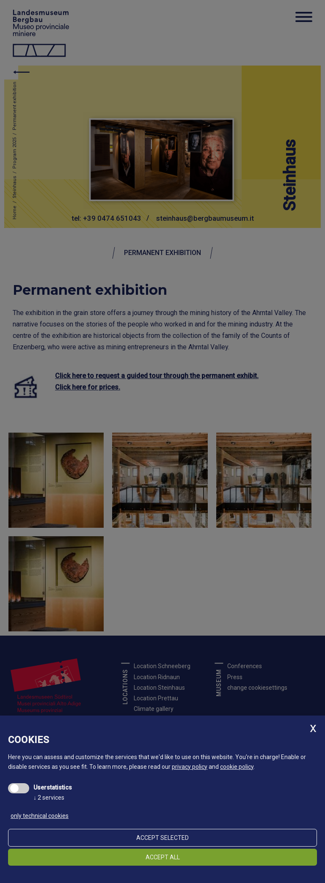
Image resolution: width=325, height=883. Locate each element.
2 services (48, 797)
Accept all (163, 857)
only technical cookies (40, 815)
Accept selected (162, 837)
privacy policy (189, 766)
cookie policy (236, 766)
